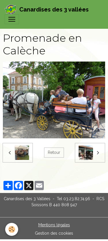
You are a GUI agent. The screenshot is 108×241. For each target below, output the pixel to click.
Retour (54, 152)
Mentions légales (54, 225)
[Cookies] (11, 229)
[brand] (47, 9)
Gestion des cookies (54, 233)
